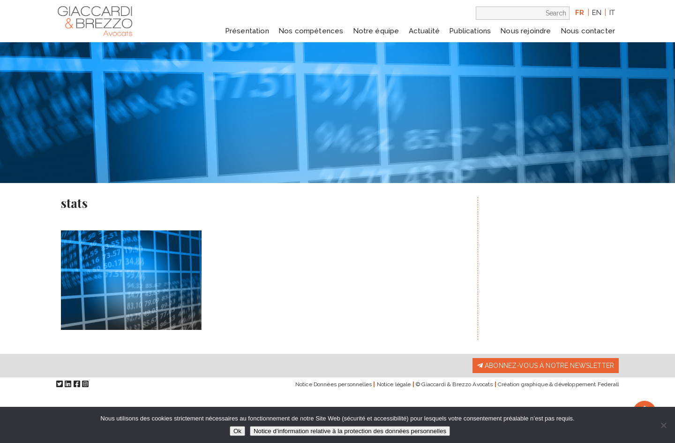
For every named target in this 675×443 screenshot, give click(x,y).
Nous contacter (588, 31)
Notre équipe (376, 31)
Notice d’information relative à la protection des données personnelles (350, 431)
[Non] (663, 425)
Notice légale (394, 384)
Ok (237, 431)
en (596, 12)
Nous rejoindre (525, 31)
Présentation (247, 31)
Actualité (424, 31)
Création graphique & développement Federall (558, 384)
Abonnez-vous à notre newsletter (545, 365)
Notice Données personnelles (333, 384)
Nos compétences (310, 31)
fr (579, 12)
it (612, 12)
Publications (470, 31)
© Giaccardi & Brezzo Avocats (454, 384)
